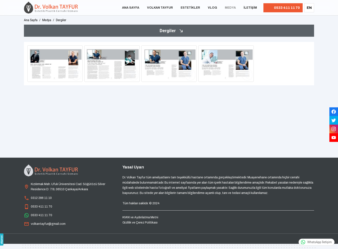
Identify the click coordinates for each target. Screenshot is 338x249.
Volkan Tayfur (160, 7)
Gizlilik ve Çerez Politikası (140, 222)
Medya (230, 7)
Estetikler (190, 7)
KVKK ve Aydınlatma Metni (140, 217)
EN (309, 8)
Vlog (212, 7)
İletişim (250, 7)
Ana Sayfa (130, 7)
